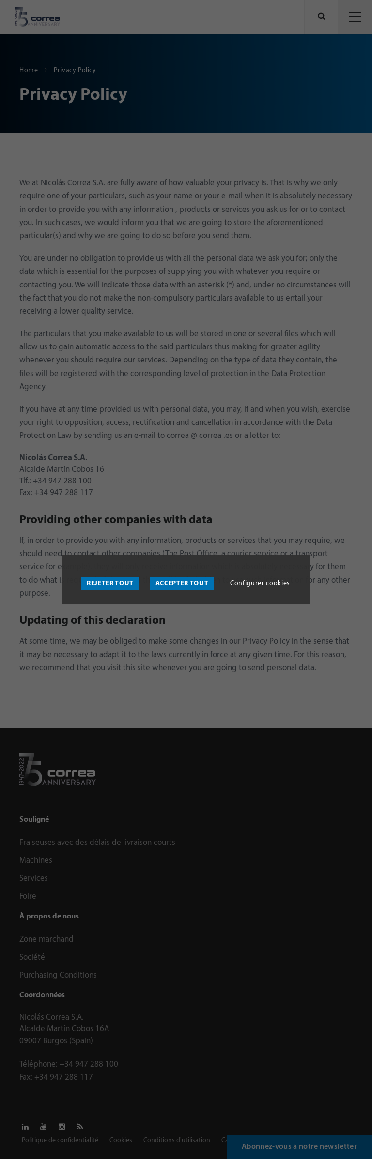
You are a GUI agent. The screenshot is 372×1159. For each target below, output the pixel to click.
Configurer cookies (260, 583)
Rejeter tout (110, 583)
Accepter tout (182, 583)
